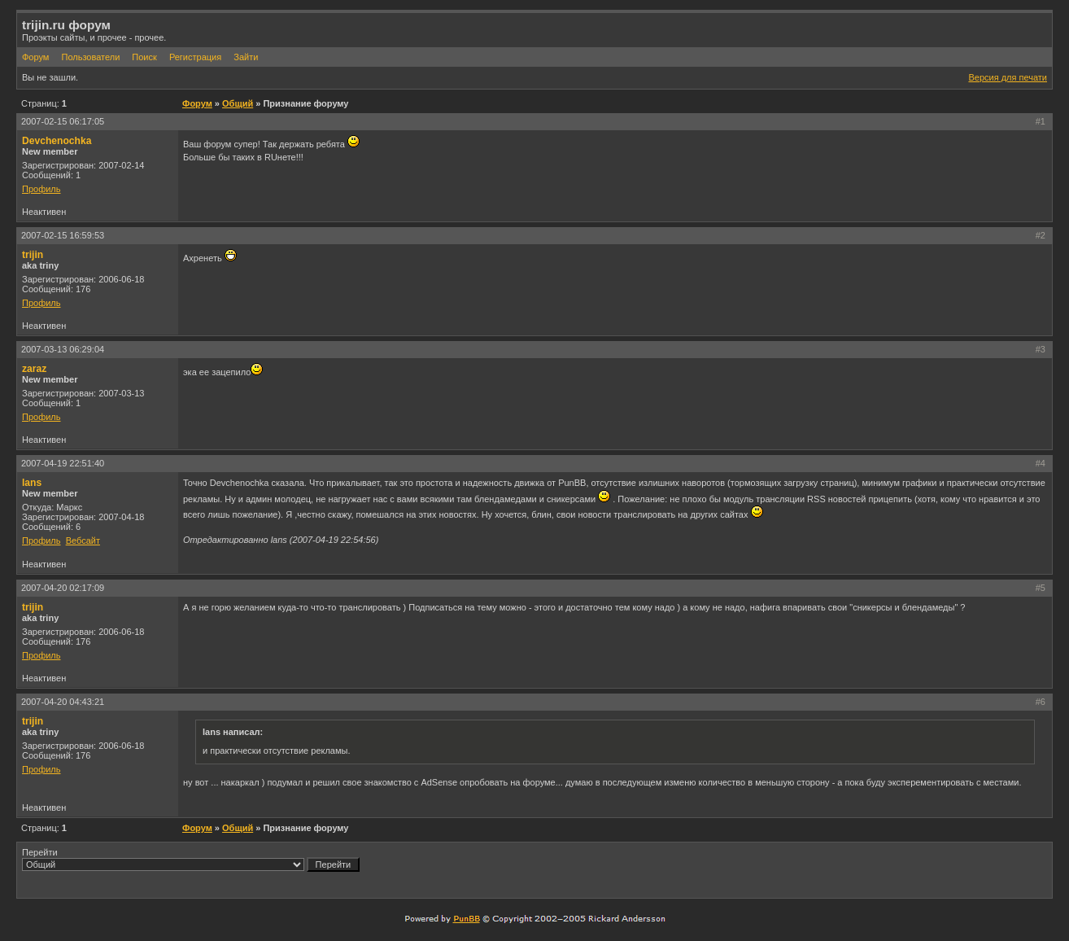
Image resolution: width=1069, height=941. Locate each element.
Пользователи (90, 57)
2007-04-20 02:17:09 (62, 588)
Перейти (191, 859)
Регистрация (195, 57)
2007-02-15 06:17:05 (62, 121)
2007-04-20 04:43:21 (62, 702)
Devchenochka (56, 141)
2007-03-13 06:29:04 (62, 349)
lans (31, 482)
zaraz (34, 368)
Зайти (245, 57)
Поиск (144, 57)
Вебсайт (83, 540)
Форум (35, 57)
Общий (237, 103)
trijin (32, 254)
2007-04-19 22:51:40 (62, 463)
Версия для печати (1007, 77)
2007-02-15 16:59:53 (62, 235)
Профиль (41, 189)
